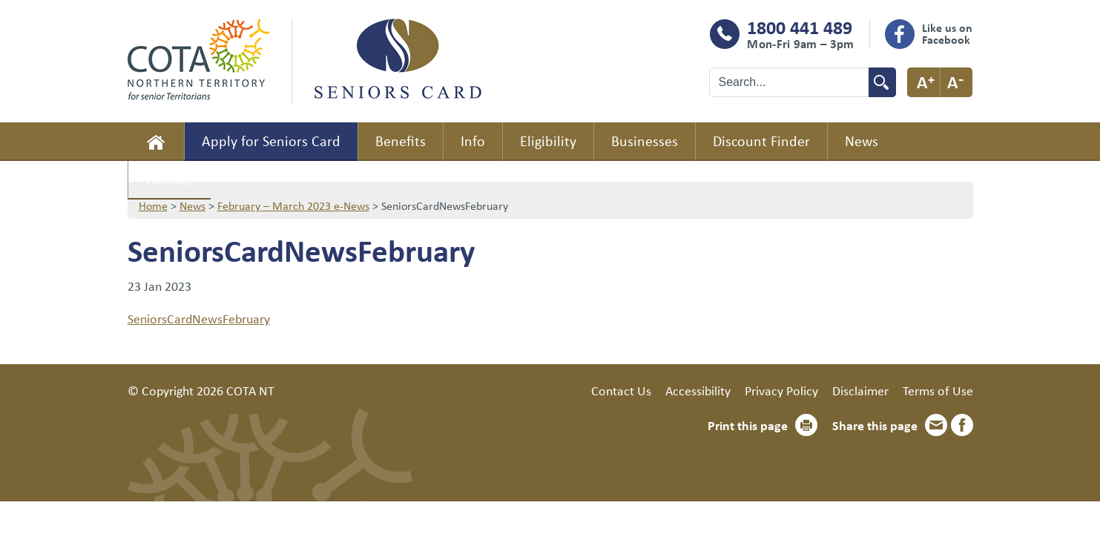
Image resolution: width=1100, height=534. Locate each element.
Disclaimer (860, 390)
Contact (169, 179)
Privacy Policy (781, 390)
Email (936, 425)
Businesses (644, 141)
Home (156, 141)
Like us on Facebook (947, 33)
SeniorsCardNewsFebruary (199, 318)
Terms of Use (938, 390)
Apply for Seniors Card (271, 141)
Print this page (748, 425)
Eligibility (548, 141)
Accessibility (698, 390)
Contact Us (621, 390)
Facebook (962, 425)
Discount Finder (761, 141)
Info (473, 141)
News (861, 141)
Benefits (400, 141)
